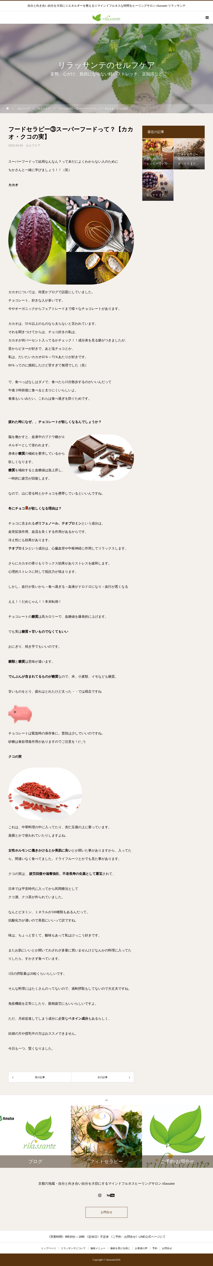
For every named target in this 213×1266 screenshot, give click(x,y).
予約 (154, 1248)
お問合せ (106, 1212)
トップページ (48, 1248)
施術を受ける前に (120, 1248)
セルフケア (33, 145)
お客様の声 (141, 1248)
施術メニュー (97, 1248)
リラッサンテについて (73, 1248)
